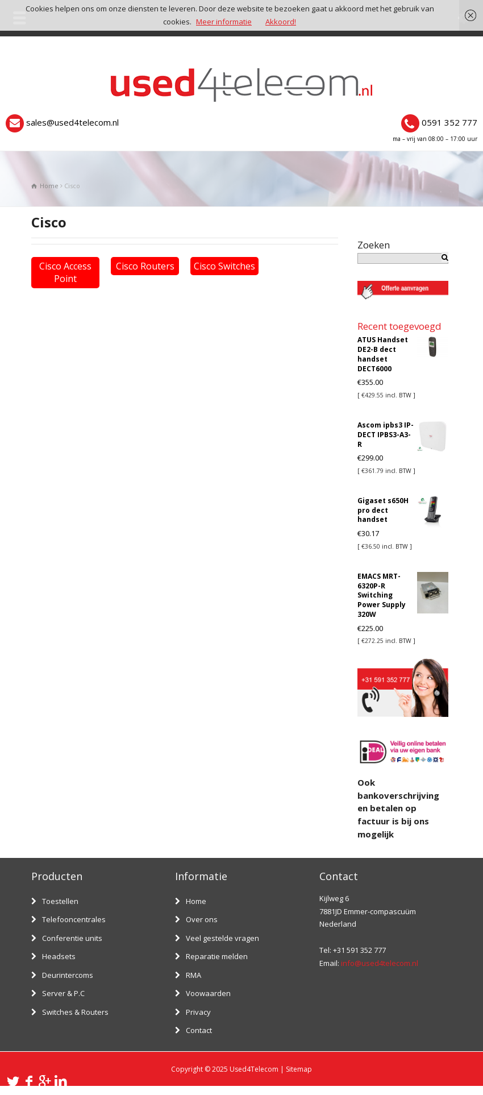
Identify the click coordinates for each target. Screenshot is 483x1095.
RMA (193, 975)
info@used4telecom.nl (379, 963)
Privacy (198, 1012)
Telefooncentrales (74, 919)
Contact (199, 1030)
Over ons (202, 919)
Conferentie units (72, 938)
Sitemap (299, 1069)
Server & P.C (63, 993)
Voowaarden (208, 993)
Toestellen (60, 901)
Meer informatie (224, 21)
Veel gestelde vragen (222, 938)
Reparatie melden (217, 956)
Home (196, 901)
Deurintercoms (67, 975)
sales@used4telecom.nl (72, 122)
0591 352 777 (449, 122)
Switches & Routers (75, 1012)
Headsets (59, 956)
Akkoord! (280, 21)
